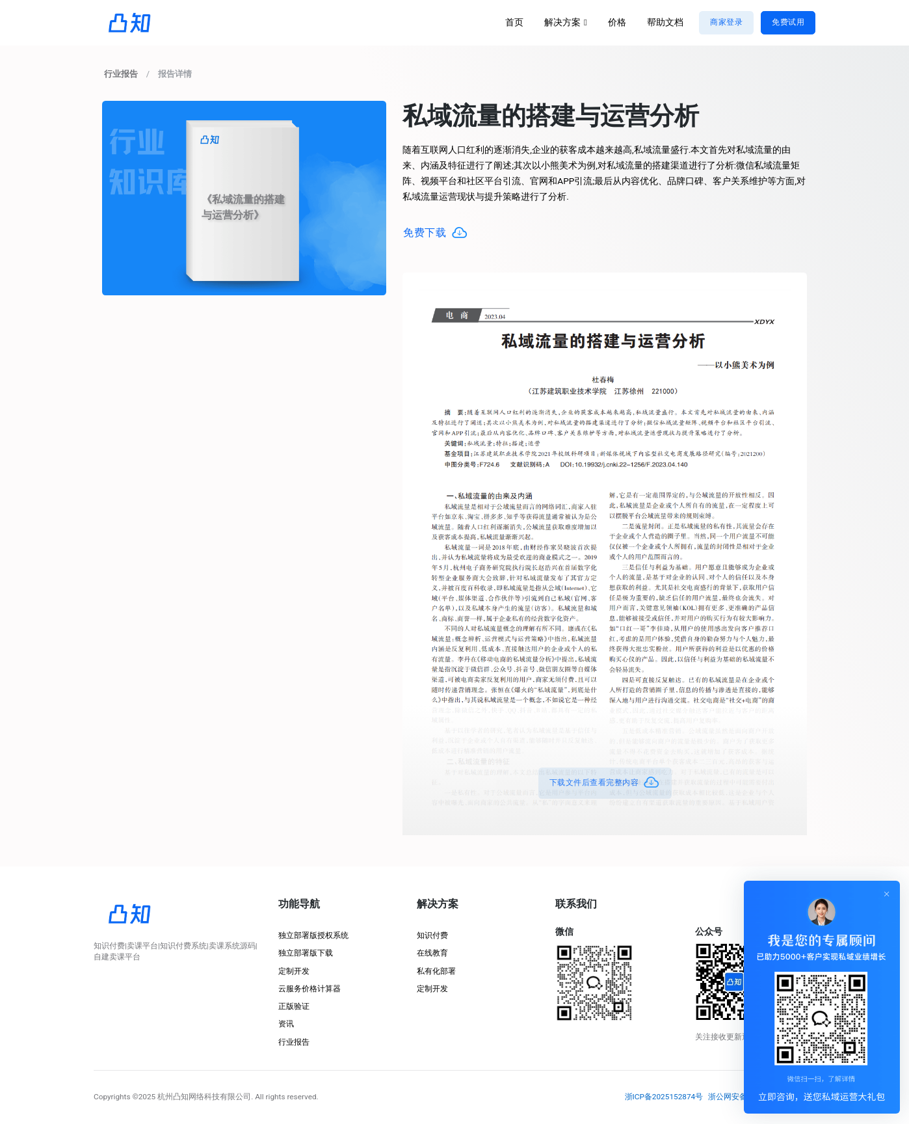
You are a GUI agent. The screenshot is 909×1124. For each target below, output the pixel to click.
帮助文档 (665, 22)
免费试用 (788, 22)
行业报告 (294, 1042)
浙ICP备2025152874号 (664, 1096)
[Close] (886, 893)
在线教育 (432, 952)
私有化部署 (436, 971)
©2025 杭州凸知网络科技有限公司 (191, 1096)
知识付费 (432, 935)
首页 (514, 22)
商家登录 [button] (726, 22)
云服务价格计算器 (309, 988)
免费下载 (435, 233)
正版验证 (294, 1006)
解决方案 (562, 22)
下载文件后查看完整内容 (605, 783)
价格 (617, 22)
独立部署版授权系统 (313, 935)
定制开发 (294, 971)
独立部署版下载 (305, 952)
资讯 (286, 1023)
